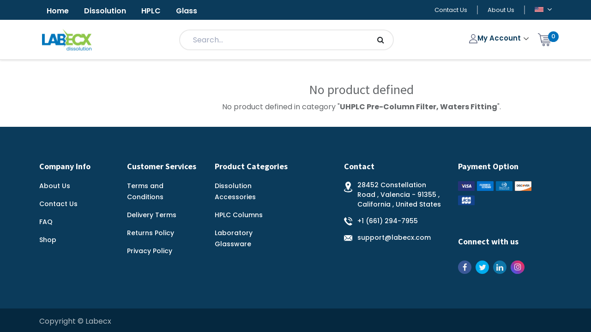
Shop (47, 239)
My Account (496, 38)
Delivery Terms (151, 214)
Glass (186, 11)
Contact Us (450, 10)
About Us (501, 10)
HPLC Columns (239, 214)
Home (58, 11)
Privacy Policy (149, 250)
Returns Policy (150, 232)
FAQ (46, 221)
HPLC (151, 11)
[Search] (380, 39)
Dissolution (105, 11)
